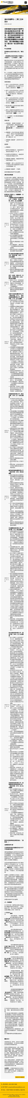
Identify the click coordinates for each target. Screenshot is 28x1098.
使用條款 (23, 1094)
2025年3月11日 (6, 284)
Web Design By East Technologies (14, 1096)
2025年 (6, 808)
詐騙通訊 (14, 1095)
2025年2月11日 (6, 579)
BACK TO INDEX (20, 1077)
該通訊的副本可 (8, 899)
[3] (15, 150)
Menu (26, 2)
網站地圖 (17, 1095)
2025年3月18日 (6, 225)
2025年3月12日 (6, 264)
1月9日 (6, 810)
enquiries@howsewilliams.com (16, 1087)
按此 (16, 172)
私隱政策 (10, 1095)
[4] (16, 154)
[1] (9, 102)
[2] (9, 107)
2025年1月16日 (6, 706)
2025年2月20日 (6, 498)
